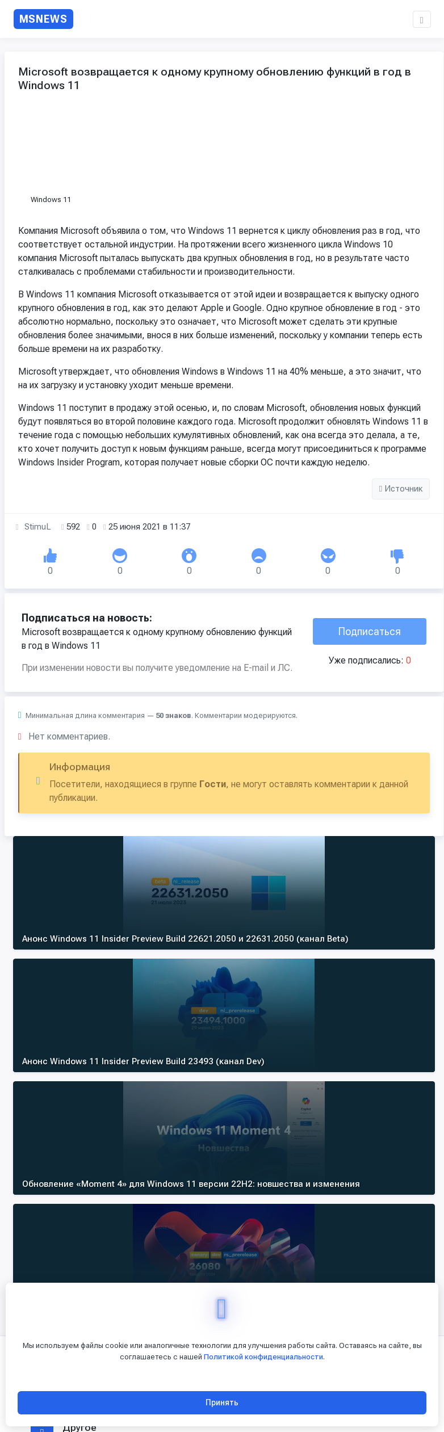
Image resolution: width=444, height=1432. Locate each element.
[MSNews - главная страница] (44, 19)
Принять (222, 1402)
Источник (401, 517)
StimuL (37, 555)
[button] (422, 19)
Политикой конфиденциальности (263, 1357)
